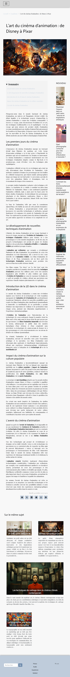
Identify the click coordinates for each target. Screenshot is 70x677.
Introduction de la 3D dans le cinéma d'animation (23, 97)
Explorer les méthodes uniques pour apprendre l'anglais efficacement (61, 259)
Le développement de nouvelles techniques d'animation (25, 93)
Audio (35, 666)
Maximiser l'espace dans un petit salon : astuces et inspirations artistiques (60, 113)
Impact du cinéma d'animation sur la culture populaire (25, 101)
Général (35, 673)
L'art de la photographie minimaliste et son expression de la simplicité (61, 224)
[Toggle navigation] (6, 3)
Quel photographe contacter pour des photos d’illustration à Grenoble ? (61, 150)
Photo (35, 663)
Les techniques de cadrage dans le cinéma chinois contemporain (35, 591)
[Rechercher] (11, 665)
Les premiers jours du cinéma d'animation (21, 89)
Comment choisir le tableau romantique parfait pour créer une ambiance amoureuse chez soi (60, 299)
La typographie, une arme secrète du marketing (19, 623)
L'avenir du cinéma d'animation (17, 105)
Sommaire (13, 84)
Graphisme (14, 14)
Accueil (5, 14)
